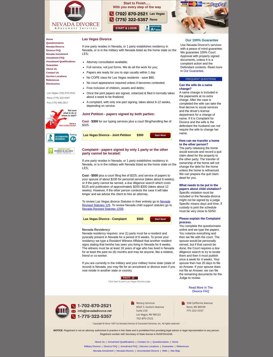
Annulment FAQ (55, 57)
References (52, 80)
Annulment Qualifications (60, 61)
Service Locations (56, 76)
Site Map (175, 350)
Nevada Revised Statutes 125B (102, 208)
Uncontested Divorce (148, 350)
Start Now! (160, 135)
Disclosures (53, 83)
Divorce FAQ (53, 50)
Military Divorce (92, 346)
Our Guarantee (193, 71)
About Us (51, 69)
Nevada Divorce (55, 46)
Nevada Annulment (57, 54)
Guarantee (52, 65)
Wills (164, 350)
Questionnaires (55, 43)
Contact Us (52, 72)
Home (49, 39)
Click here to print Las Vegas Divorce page (129, 281)
